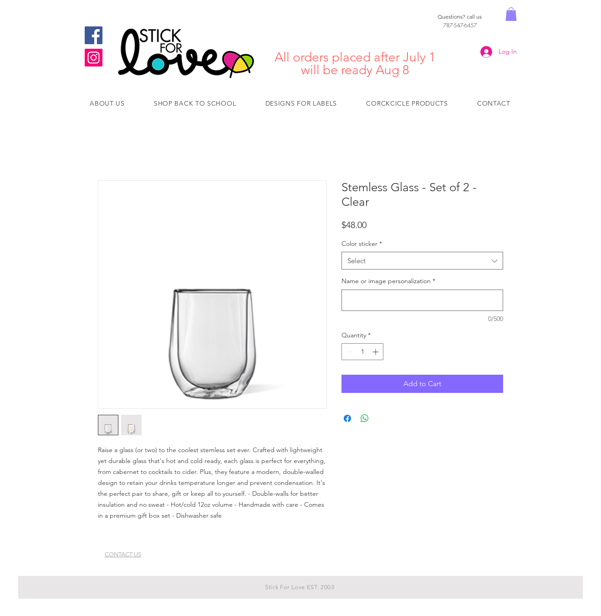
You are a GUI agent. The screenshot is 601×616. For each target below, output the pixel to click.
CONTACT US (123, 554)
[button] (511, 14)
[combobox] (422, 261)
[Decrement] (348, 352)
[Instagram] (93, 57)
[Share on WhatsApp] (364, 418)
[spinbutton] (362, 352)
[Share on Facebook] (347, 418)
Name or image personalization (388, 281)
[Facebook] (93, 35)
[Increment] (376, 352)
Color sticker (361, 243)
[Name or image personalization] (422, 300)
